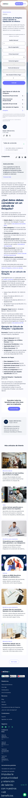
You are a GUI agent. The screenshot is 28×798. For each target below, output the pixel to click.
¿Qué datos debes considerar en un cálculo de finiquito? (14, 149)
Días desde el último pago (14, 74)
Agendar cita (19, 3)
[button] (24, 3)
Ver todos (14, 661)
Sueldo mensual (14, 40)
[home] (5, 3)
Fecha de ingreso (14, 61)
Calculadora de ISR (17, 323)
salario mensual (8, 279)
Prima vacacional (14, 54)
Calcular (14, 83)
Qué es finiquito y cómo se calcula (12, 268)
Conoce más (7, 177)
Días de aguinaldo (14, 47)
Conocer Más (14, 408)
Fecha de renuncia (14, 68)
